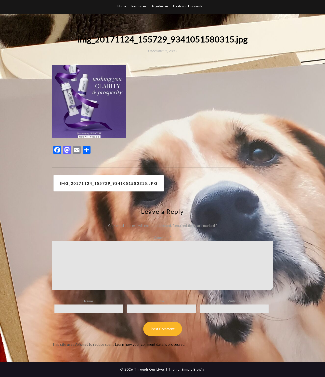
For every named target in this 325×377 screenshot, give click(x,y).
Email (161, 301)
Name (88, 301)
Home (121, 6)
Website (234, 301)
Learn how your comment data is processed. (150, 344)
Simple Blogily (193, 369)
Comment (162, 237)
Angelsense (160, 6)
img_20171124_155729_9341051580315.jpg (109, 183)
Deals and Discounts (187, 6)
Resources (138, 6)
